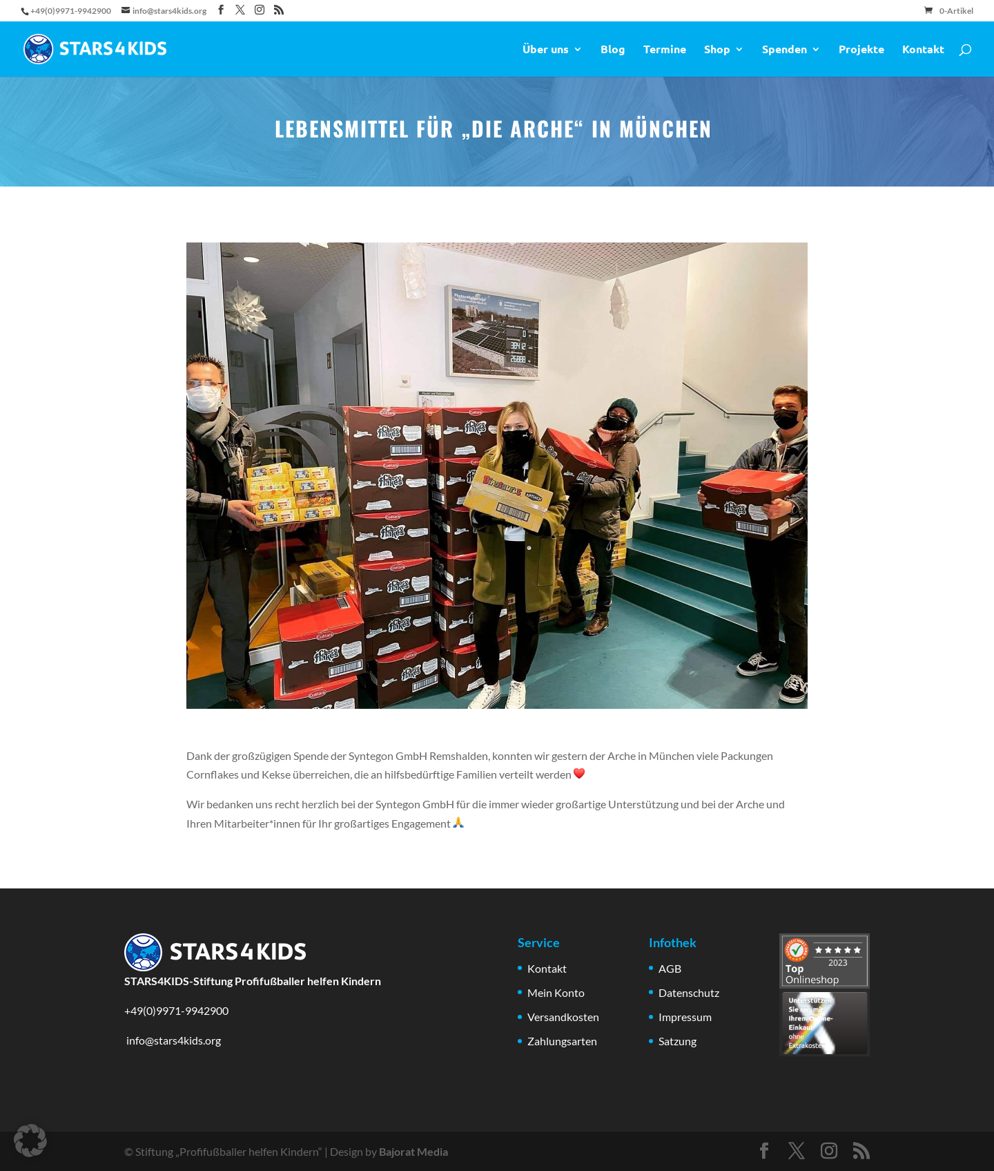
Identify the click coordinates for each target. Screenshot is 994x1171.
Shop (717, 50)
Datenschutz (689, 992)
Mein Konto (556, 992)
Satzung (677, 1040)
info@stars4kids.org (172, 1040)
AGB (670, 968)
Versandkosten (563, 1016)
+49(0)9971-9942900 (176, 1010)
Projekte (861, 50)
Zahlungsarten (562, 1040)
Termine (664, 50)
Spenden (784, 50)
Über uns (546, 50)
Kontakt (923, 50)
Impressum (685, 1016)
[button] (30, 1140)
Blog (613, 50)
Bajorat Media (413, 1151)
